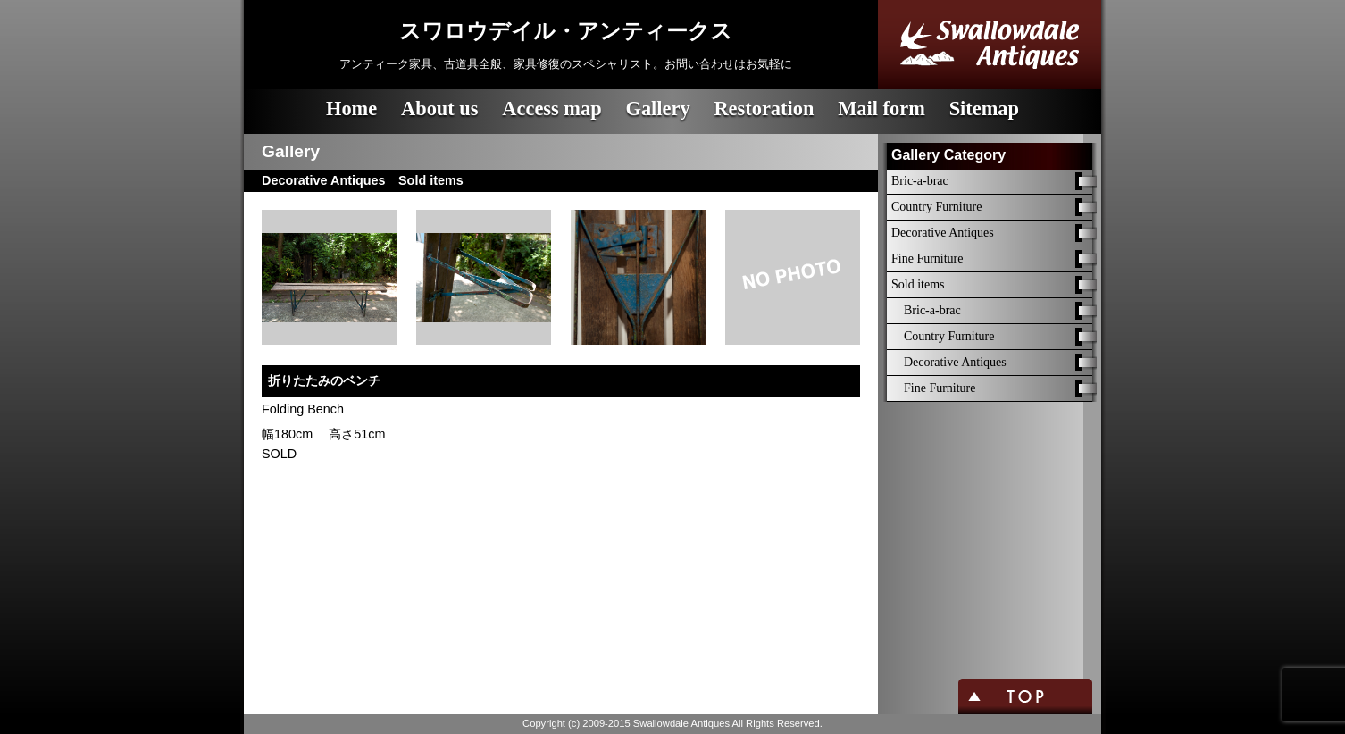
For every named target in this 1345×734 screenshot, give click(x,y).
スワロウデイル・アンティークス (565, 31)
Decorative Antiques (942, 232)
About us (440, 108)
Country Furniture (936, 206)
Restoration (764, 108)
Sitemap (984, 108)
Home (351, 108)
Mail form (881, 108)
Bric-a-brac (919, 181)
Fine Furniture (927, 258)
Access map (551, 108)
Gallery (657, 108)
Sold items (918, 284)
